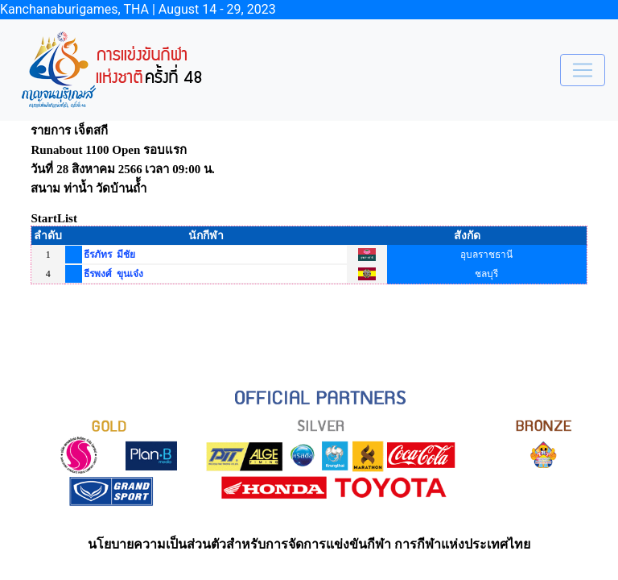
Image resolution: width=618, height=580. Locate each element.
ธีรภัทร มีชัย (109, 254)
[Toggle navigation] (582, 70)
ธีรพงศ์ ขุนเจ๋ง (113, 274)
